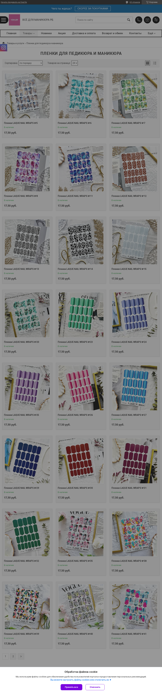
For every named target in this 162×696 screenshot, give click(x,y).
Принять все (71, 687)
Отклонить (95, 687)
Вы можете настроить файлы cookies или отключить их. (80, 680)
